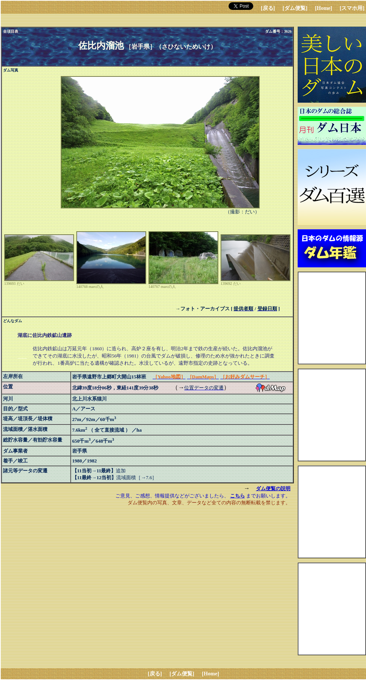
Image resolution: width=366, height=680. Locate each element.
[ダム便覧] (294, 8)
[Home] (323, 8)
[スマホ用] (352, 8)
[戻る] (268, 8)
